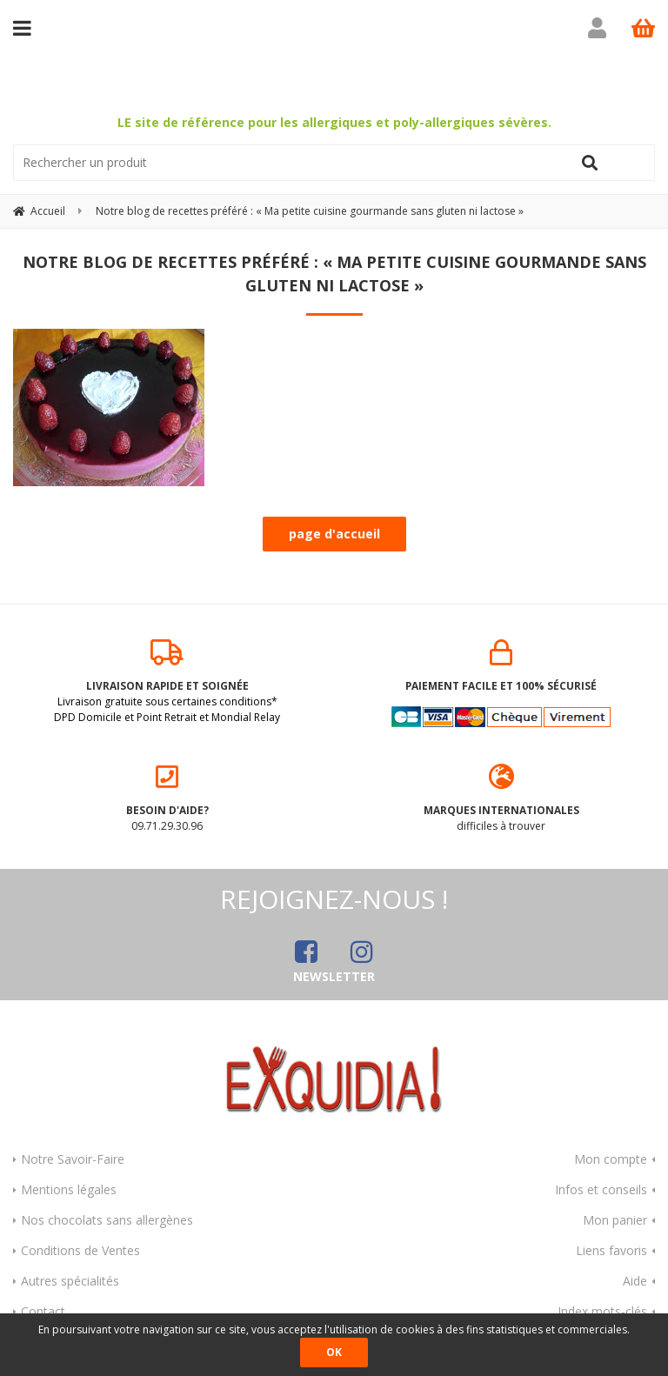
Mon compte (610, 1159)
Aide (635, 1280)
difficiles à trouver (501, 798)
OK (334, 1352)
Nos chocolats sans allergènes (107, 1220)
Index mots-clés (602, 1311)
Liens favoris (611, 1250)
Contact (43, 1311)
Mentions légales (69, 1189)
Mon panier (615, 1220)
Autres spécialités (70, 1280)
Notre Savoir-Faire (72, 1159)
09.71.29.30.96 (167, 798)
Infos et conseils (601, 1189)
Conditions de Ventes (80, 1250)
